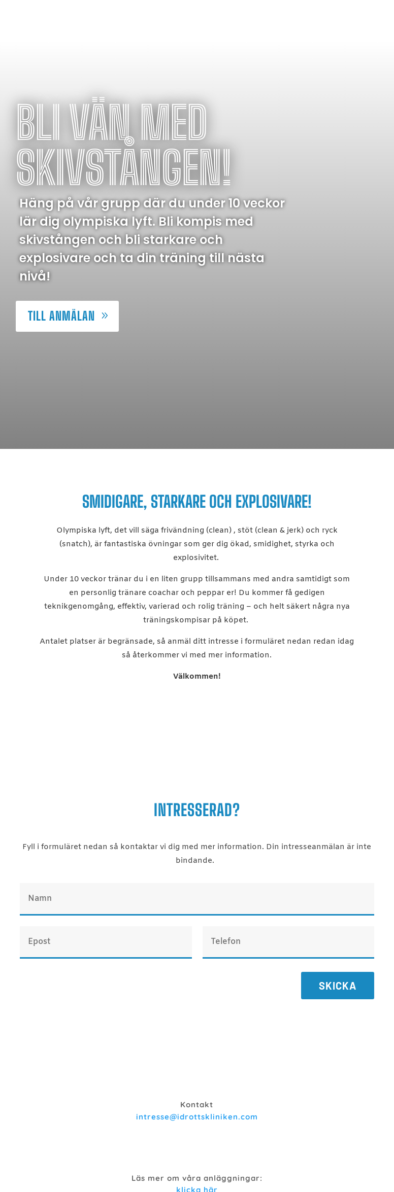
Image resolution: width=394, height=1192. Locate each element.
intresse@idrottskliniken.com (197, 1076)
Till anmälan (61, 275)
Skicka (337, 945)
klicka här (197, 1149)
